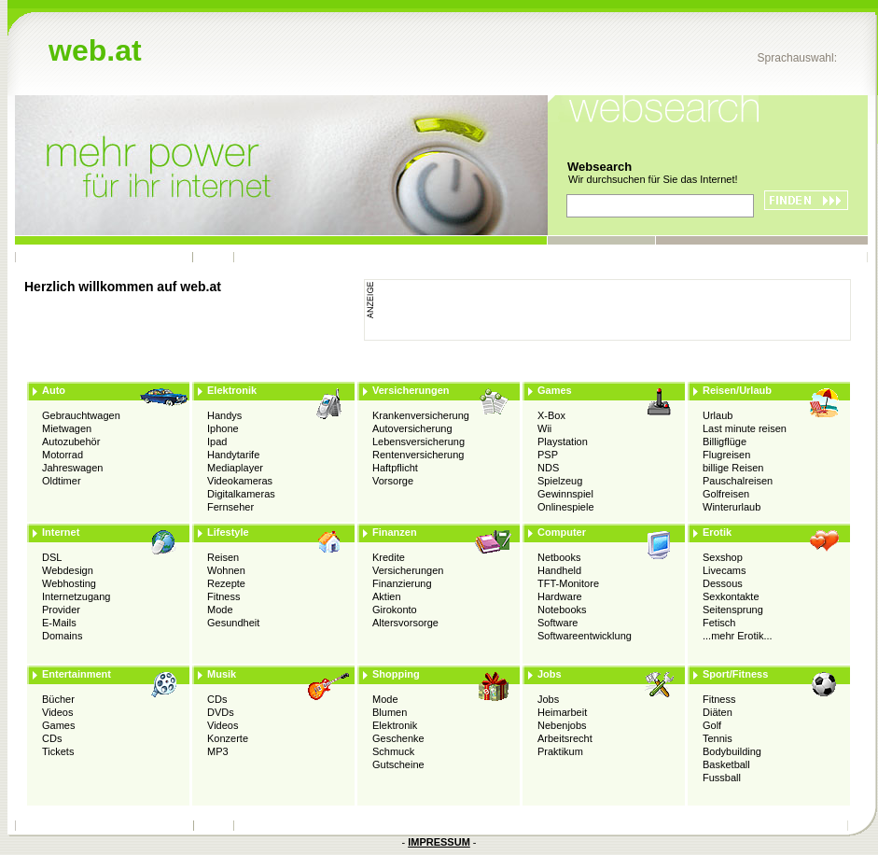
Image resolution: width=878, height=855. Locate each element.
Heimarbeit (562, 712)
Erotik (717, 532)
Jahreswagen (72, 467)
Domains (62, 635)
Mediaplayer (235, 467)
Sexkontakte (731, 596)
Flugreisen (726, 454)
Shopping (396, 674)
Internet (60, 532)
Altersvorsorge (405, 622)
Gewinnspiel (565, 493)
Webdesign (67, 570)
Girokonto (394, 609)
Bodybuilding (732, 751)
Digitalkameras (241, 493)
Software (557, 622)
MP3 (218, 751)
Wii (544, 428)
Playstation (562, 441)
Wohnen (226, 570)
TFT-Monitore (568, 583)
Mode (220, 609)
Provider (61, 609)
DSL (52, 557)
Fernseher (230, 506)
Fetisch (719, 622)
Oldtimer (61, 480)
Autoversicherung (412, 428)
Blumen (389, 712)
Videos (57, 712)
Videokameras (239, 480)
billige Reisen (733, 467)
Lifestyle (228, 532)
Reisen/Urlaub (737, 390)
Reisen (223, 557)
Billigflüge (724, 441)
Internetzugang (76, 596)
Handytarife (233, 454)
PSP (547, 454)
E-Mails (59, 622)
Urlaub (717, 415)
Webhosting (69, 583)
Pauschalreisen (738, 480)
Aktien (386, 596)
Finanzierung (402, 583)
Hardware (559, 596)
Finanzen (394, 532)
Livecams (724, 570)
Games (554, 390)
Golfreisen (726, 493)
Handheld (559, 570)
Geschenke (398, 738)
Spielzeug (559, 480)
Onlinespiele (565, 506)
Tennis (717, 738)
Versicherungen (411, 390)
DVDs (220, 712)
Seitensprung (733, 609)
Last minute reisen (745, 428)
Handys (224, 415)
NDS (548, 467)
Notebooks (562, 609)
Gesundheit (233, 622)
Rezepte (226, 583)
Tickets (58, 751)
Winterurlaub (731, 506)
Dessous (723, 583)
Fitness (223, 596)
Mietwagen (66, 428)
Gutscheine (398, 764)
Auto (53, 390)
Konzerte (227, 738)
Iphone (223, 428)
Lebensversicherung (418, 441)
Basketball (726, 764)
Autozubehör (71, 441)
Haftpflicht (395, 467)
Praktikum (560, 751)
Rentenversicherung (418, 454)
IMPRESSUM (439, 842)
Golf (712, 725)
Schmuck (393, 751)
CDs (52, 738)
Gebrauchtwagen (81, 415)
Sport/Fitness (735, 674)
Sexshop (723, 557)
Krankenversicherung (420, 415)
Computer (561, 532)
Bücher (58, 699)
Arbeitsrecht (564, 738)
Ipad (217, 441)
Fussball (722, 777)
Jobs (549, 674)
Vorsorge (392, 480)
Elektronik (232, 390)
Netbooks (558, 557)
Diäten (717, 712)
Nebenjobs (562, 725)
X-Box (551, 415)
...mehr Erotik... (738, 635)
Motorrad (62, 454)
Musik (221, 674)
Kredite (388, 557)
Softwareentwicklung (584, 635)
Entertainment (76, 674)
